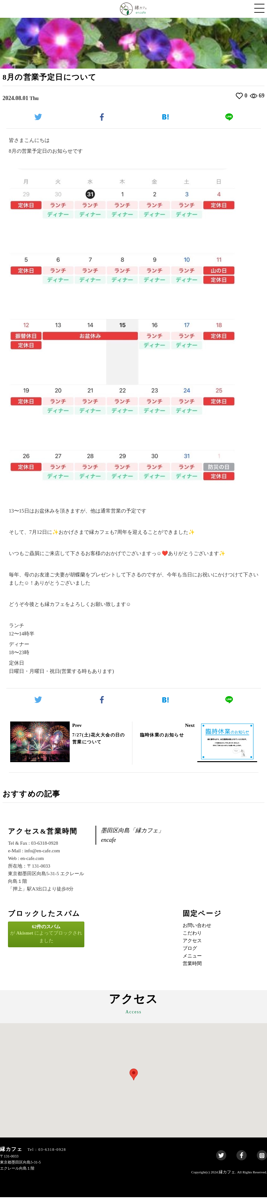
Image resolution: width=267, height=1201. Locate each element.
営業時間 (192, 967)
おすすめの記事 (36, 797)
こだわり (192, 937)
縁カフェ (227, 1176)
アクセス (192, 944)
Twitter (221, 1159)
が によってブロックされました (46, 937)
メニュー (192, 960)
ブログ (190, 952)
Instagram (262, 1159)
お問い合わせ (197, 929)
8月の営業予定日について (57, 78)
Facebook (241, 1159)
